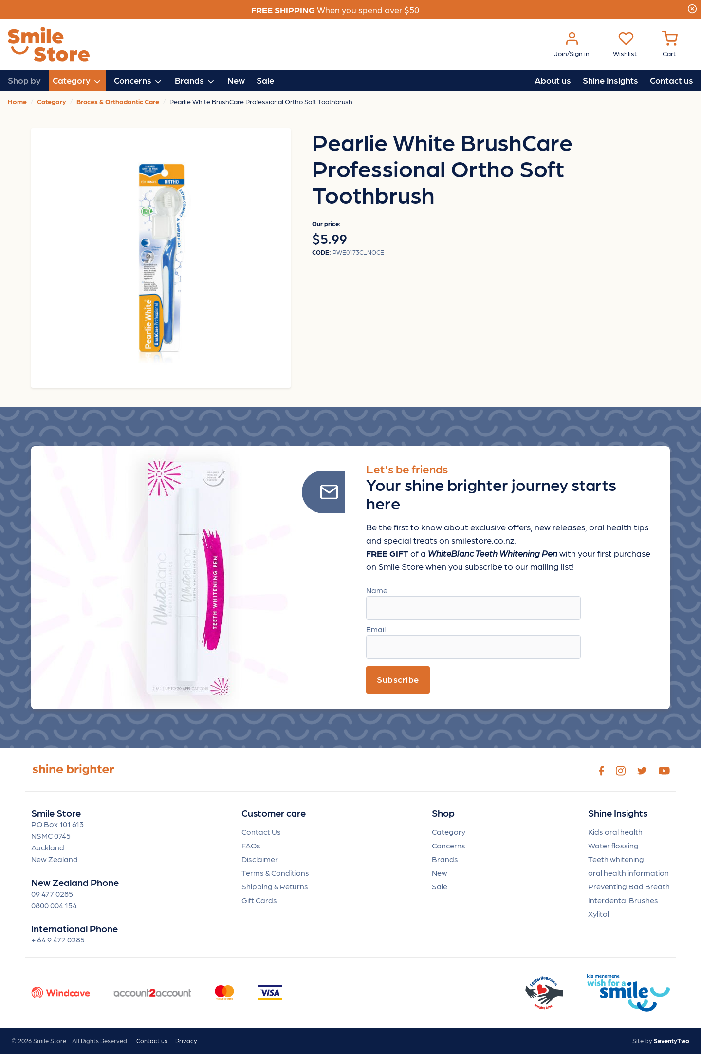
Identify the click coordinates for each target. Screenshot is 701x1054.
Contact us (671, 80)
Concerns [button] (138, 81)
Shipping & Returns (274, 886)
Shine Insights (610, 80)
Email (376, 629)
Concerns (448, 845)
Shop (443, 813)
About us (553, 80)
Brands (445, 859)
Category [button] (77, 81)
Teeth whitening (616, 859)
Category (448, 831)
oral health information (628, 872)
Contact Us (261, 831)
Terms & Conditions (275, 872)
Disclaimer (259, 859)
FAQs (250, 845)
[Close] (692, 7)
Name (376, 590)
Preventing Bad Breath (629, 886)
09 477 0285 (52, 893)
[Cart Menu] (670, 44)
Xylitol (598, 913)
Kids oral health (615, 831)
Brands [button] (195, 81)
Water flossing (613, 845)
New (236, 80)
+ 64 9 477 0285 (58, 939)
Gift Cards (259, 899)
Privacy (186, 1040)
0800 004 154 (54, 905)
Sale (265, 80)
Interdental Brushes (623, 899)
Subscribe (398, 679)
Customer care (273, 813)
